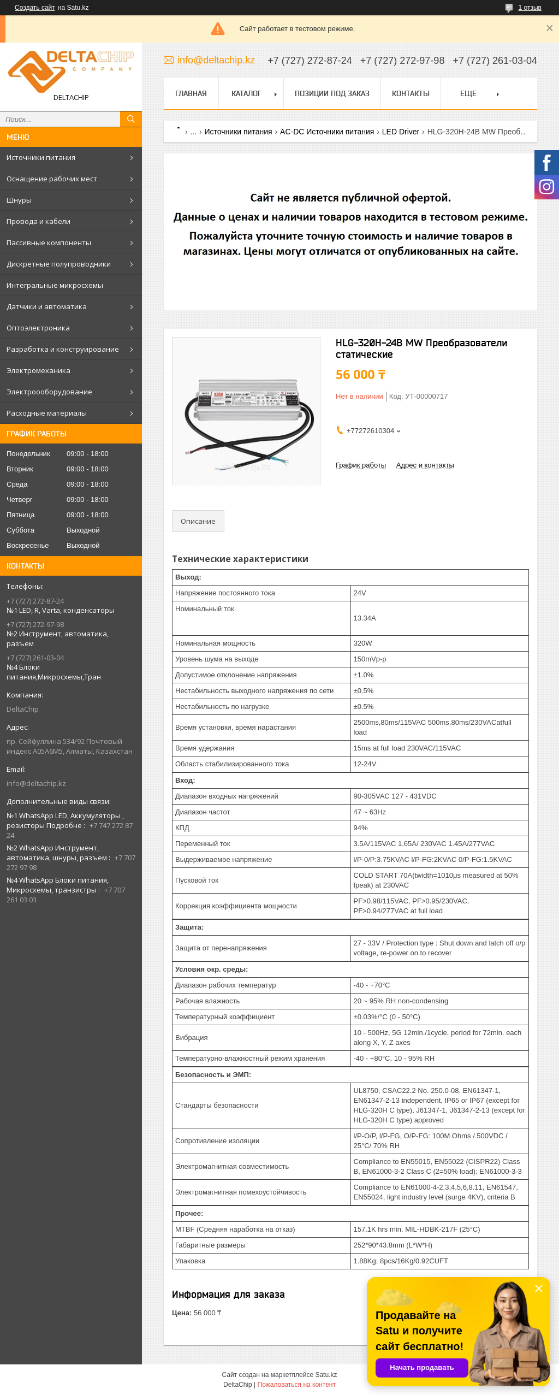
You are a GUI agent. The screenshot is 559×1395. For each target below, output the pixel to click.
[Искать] (131, 119)
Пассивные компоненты (49, 242)
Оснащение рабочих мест (52, 179)
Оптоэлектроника (38, 328)
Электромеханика (38, 370)
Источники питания (41, 157)
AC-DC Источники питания (327, 131)
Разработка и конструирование (63, 349)
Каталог (246, 93)
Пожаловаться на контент (297, 1384)
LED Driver (400, 131)
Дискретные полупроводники (59, 264)
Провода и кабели (38, 221)
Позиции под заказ (332, 93)
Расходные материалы (47, 413)
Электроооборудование (49, 392)
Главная (191, 93)
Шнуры (19, 200)
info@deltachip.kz (36, 783)
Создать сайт (35, 7)
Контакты (411, 93)
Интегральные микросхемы (55, 285)
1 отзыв (530, 7)
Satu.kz (326, 1375)
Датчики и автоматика (47, 306)
